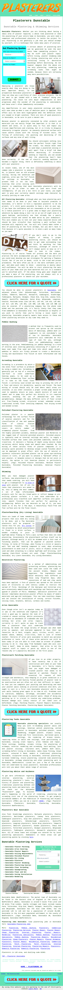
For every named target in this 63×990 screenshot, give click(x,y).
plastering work (54, 47)
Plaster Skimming (52, 939)
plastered (38, 108)
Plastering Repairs (39, 937)
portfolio (24, 95)
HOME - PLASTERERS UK (31, 967)
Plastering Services (22, 930)
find (9, 814)
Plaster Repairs (52, 932)
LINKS (36, 15)
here (31, 837)
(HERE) (41, 801)
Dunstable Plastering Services (22, 842)
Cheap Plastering (10, 932)
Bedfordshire (18, 762)
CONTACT (48, 15)
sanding (32, 155)
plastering (41, 102)
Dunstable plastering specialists (33, 723)
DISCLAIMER (56, 15)
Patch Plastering (22, 944)
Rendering (6, 935)
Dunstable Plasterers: (12, 31)
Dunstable (52, 290)
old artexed (29, 172)
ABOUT (42, 15)
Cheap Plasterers (20, 939)
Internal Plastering (31, 932)
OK (41, 989)
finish (31, 177)
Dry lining (26, 526)
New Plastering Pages (13, 973)
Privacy (60, 973)
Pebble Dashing (29, 928)
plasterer (32, 38)
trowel (35, 146)
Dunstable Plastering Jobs (18, 924)
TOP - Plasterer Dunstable (13, 956)
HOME (30, 15)
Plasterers (44, 928)
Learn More (33, 989)
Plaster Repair (38, 930)
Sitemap (3, 973)
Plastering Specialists (23, 935)
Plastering (11, 41)
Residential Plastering (39, 942)
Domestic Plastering (10, 948)
